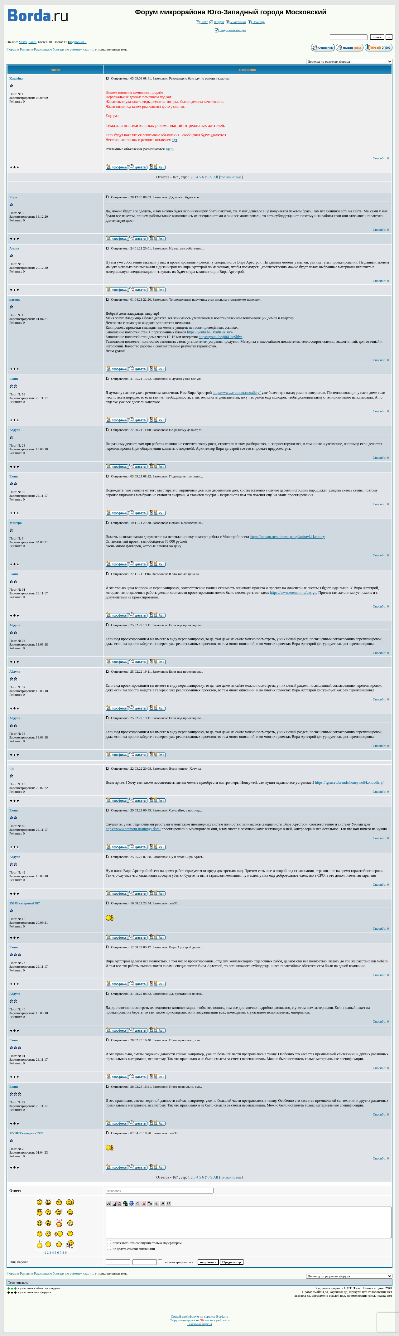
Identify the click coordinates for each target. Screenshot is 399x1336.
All (215, 177)
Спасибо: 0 (381, 158)
